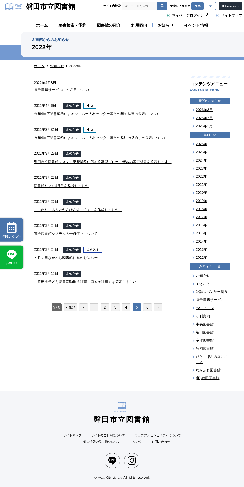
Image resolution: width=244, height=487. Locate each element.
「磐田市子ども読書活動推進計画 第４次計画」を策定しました (85, 282)
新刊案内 (203, 316)
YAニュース (205, 308)
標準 (198, 6)
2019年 (201, 201)
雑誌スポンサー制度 (212, 292)
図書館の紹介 (109, 25)
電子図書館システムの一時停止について (66, 234)
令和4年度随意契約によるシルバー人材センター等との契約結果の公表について (97, 114)
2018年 (201, 209)
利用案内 (139, 25)
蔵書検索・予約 (72, 25)
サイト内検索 (112, 5)
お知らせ (166, 25)
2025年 (201, 152)
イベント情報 (196, 25)
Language (230, 6)
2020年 (201, 193)
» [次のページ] (158, 307)
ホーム (42, 25)
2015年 (201, 233)
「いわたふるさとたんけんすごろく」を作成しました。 (78, 210)
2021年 (201, 184)
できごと (203, 284)
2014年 (201, 241)
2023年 (201, 168)
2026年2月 (204, 118)
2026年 (201, 144)
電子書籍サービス (210, 300)
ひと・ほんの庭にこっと (212, 359)
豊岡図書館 (205, 348)
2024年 (201, 160)
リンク (137, 441)
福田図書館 (205, 332)
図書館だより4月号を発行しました (61, 186)
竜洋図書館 (205, 340)
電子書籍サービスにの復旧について (62, 90)
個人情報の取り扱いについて (103, 441)
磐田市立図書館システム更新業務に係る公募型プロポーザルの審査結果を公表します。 (103, 162)
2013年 (201, 249)
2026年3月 (204, 110)
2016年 (201, 225)
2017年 (201, 217)
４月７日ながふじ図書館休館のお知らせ (66, 258)
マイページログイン (190, 15)
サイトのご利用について (108, 435)
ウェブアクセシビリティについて (158, 435)
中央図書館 (205, 324)
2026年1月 (204, 126)
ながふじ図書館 (208, 370)
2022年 (201, 176)
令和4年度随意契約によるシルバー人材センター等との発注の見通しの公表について (100, 138)
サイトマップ (231, 15)
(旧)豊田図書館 (208, 378)
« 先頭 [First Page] (70, 307)
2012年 (201, 257)
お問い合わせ (161, 441)
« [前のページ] (83, 307)
